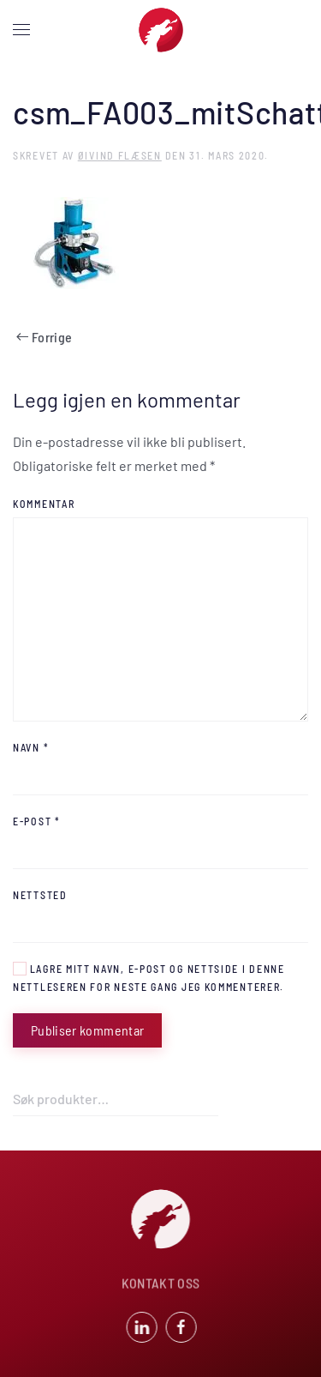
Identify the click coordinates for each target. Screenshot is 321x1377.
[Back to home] (161, 30)
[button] (21, 30)
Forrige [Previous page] (44, 337)
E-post (37, 821)
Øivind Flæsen (120, 155)
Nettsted (40, 895)
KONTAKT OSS (161, 1284)
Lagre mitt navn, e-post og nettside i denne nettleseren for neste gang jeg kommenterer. (149, 977)
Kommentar (43, 504)
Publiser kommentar (87, 1030)
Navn (31, 747)
